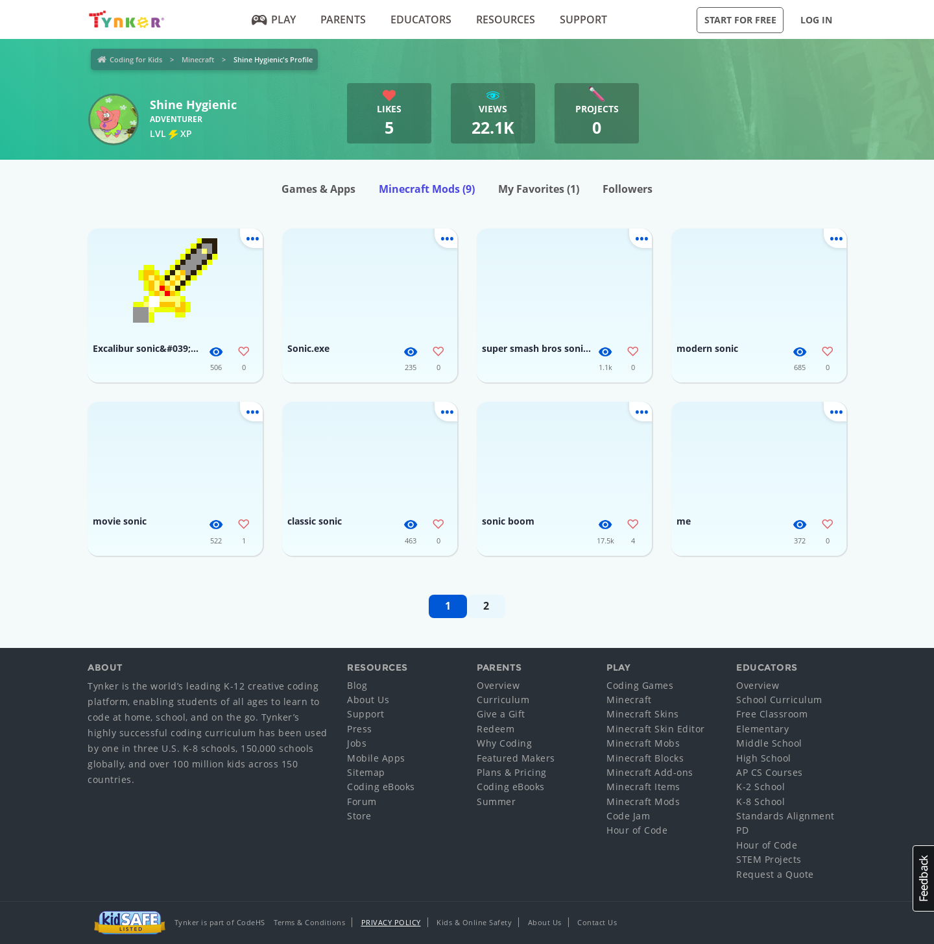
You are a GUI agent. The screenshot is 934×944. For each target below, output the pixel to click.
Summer (496, 801)
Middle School (769, 743)
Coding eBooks (381, 786)
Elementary (762, 729)
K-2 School (760, 786)
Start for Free (740, 20)
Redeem (495, 729)
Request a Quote (775, 874)
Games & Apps (318, 189)
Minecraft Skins (642, 714)
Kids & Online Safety (474, 922)
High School (763, 758)
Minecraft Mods (427, 189)
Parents (343, 19)
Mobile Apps (376, 758)
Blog (357, 685)
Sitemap (366, 772)
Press (359, 729)
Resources (505, 19)
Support (583, 19)
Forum (362, 801)
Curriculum (503, 699)
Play (274, 19)
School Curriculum (779, 699)
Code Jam (628, 816)
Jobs (356, 743)
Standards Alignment (785, 816)
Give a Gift (501, 714)
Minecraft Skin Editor (655, 729)
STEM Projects (769, 859)
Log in (816, 20)
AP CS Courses (769, 772)
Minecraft (198, 59)
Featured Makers (516, 758)
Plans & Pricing (512, 772)
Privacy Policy (391, 922)
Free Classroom (772, 714)
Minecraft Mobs (643, 743)
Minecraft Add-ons (649, 772)
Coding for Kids (136, 59)
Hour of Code (636, 830)
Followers (628, 189)
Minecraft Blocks (645, 758)
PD (742, 830)
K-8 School (760, 801)
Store (359, 816)
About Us (368, 699)
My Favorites (538, 189)
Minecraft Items (643, 786)
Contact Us (597, 922)
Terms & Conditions (309, 922)
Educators (420, 19)
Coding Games (639, 685)
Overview (498, 685)
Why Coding (504, 743)
